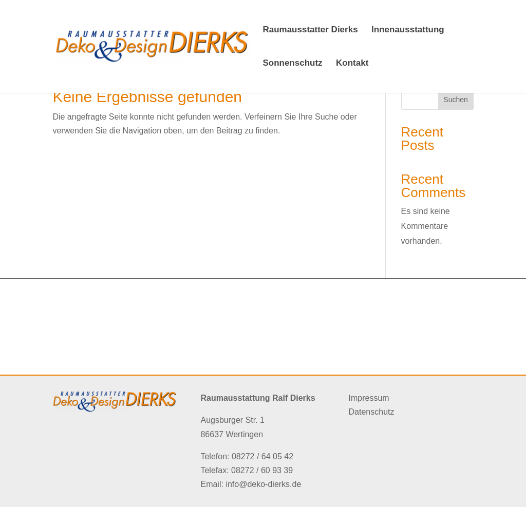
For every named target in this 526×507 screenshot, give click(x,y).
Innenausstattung (407, 30)
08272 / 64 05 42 (262, 456)
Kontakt (352, 64)
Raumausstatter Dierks (310, 30)
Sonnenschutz (292, 64)
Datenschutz (371, 411)
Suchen (455, 99)
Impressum (369, 398)
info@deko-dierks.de (263, 484)
